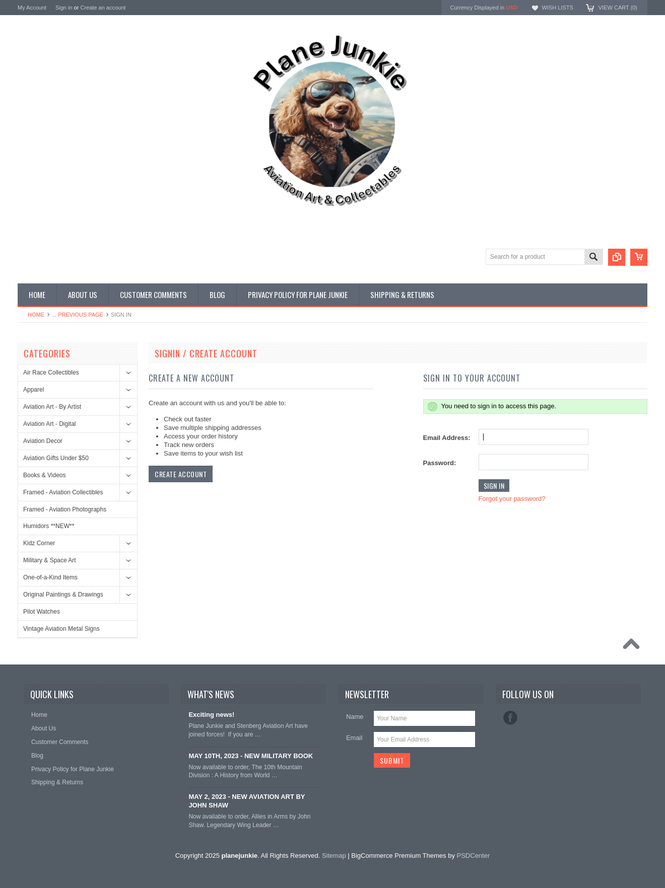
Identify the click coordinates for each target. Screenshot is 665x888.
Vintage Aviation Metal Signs (61, 628)
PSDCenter (473, 855)
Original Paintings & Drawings (63, 594)
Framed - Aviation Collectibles (63, 492)
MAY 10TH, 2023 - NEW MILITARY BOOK (250, 756)
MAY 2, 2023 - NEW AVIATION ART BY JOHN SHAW (246, 801)
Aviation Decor (42, 441)
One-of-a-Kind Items (50, 577)
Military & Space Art (49, 560)
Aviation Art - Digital (49, 423)
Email (354, 738)
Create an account (102, 8)
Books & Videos (44, 475)
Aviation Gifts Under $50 (56, 458)
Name (355, 716)
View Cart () (617, 8)
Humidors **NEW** (48, 526)
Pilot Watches (41, 611)
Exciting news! (211, 714)
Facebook (510, 718)
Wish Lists (557, 8)
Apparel (33, 389)
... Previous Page (77, 315)
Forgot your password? (512, 498)
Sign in (64, 8)
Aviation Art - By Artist (52, 406)
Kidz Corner (39, 543)
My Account (32, 8)
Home (36, 315)
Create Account (181, 474)
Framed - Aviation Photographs (64, 509)
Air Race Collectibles (51, 372)
